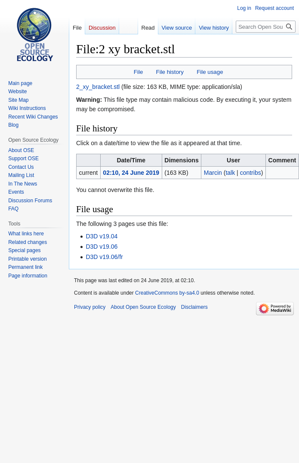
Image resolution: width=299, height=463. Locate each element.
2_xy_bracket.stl (98, 86)
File (138, 72)
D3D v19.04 (101, 236)
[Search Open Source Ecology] (266, 27)
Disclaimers (194, 307)
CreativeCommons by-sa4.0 (167, 293)
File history (170, 72)
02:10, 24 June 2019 (131, 172)
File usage (210, 72)
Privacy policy (89, 307)
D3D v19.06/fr (104, 256)
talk (230, 172)
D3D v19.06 (101, 246)
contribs (250, 172)
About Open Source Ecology (143, 307)
